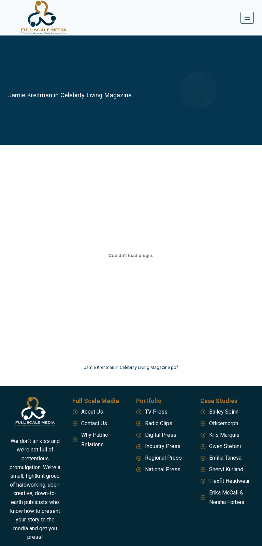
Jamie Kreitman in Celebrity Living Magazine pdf (131, 367)
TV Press (156, 411)
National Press (162, 469)
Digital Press (160, 435)
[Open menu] (247, 17)
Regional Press (163, 458)
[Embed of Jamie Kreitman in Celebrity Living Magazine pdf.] (131, 255)
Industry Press (162, 446)
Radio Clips (158, 423)
